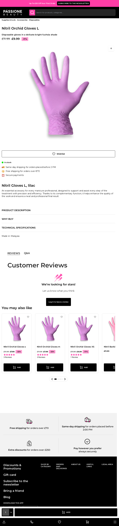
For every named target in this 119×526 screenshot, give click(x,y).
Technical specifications (19, 228)
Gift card (9, 475)
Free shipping (18, 428)
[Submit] (32, 12)
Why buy (7, 219)
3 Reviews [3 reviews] (8, 357)
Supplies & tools (9, 20)
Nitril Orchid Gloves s (15, 346)
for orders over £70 (37, 428)
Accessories (22, 20)
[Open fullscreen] (111, 48)
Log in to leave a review (58, 302)
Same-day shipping (73, 426)
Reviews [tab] (13, 253)
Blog (6, 497)
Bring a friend (13, 490)
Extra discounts (17, 450)
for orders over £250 (38, 450)
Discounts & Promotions (12, 466)
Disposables (34, 20)
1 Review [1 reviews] (74, 357)
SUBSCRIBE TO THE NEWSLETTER (73, 3)
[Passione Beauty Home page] (12, 12)
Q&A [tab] (27, 253)
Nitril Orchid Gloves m (48, 346)
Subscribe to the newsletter (15, 482)
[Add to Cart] (66, 512)
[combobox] (72, 12)
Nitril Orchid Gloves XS (82, 346)
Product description (16, 210)
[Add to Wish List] (58, 153)
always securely (88, 451)
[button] (52, 379)
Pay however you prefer (88, 448)
